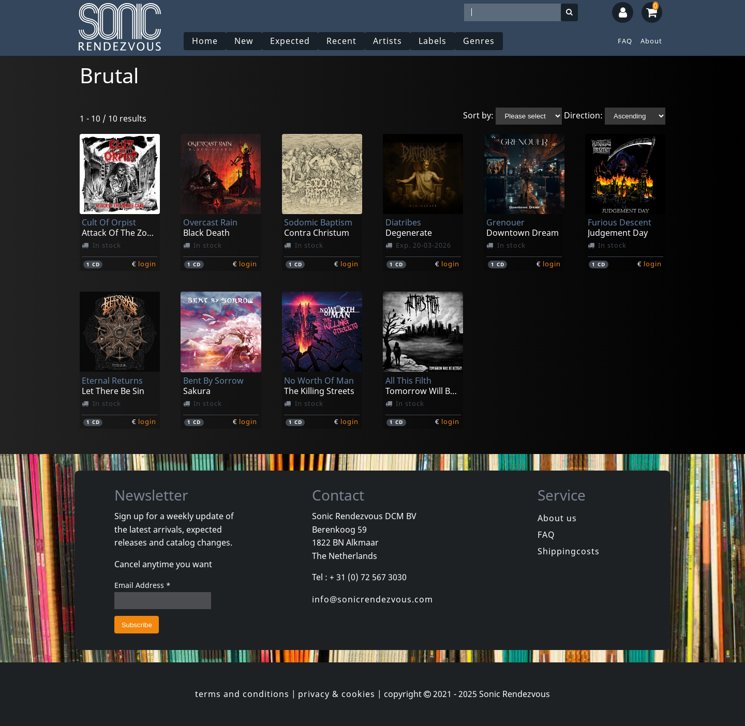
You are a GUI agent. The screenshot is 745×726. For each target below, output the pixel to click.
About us (557, 518)
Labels (432, 41)
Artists (387, 41)
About (651, 41)
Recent (341, 41)
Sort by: (478, 115)
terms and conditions (242, 694)
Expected (290, 41)
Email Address (142, 585)
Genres (479, 41)
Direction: (583, 115)
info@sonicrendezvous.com (372, 599)
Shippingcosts (569, 551)
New (244, 41)
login (147, 263)
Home (205, 41)
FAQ (625, 41)
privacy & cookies (336, 694)
